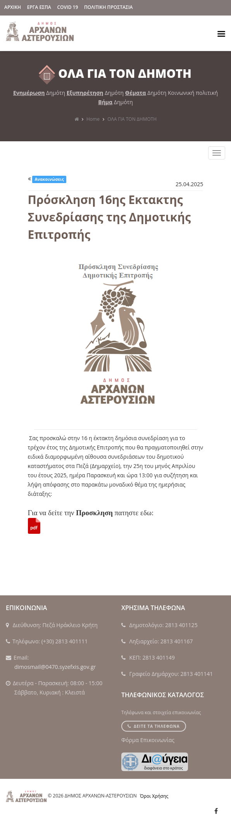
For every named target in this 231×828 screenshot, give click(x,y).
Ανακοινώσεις (49, 179)
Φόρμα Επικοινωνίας (147, 740)
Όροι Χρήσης (154, 796)
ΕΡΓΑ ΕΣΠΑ (39, 7)
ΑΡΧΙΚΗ (12, 7)
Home (93, 119)
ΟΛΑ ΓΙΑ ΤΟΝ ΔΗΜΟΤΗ (132, 119)
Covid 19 (67, 7)
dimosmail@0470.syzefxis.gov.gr (55, 666)
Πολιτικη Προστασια (108, 7)
